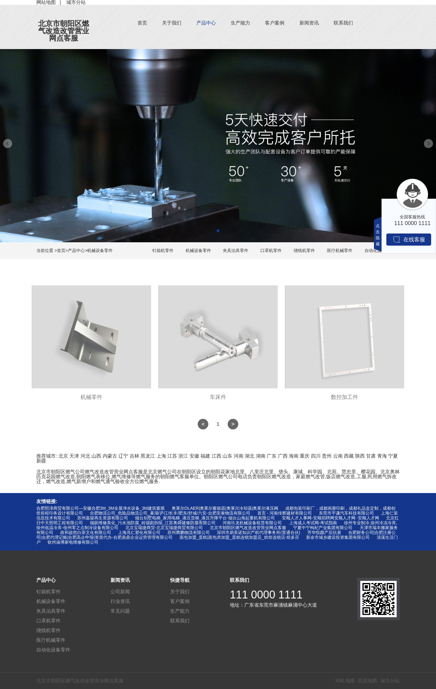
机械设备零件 (100, 250)
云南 (338, 456)
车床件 (218, 399)
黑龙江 (147, 456)
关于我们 (171, 22)
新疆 (41, 460)
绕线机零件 (304, 250)
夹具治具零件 (235, 250)
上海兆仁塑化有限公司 (139, 532)
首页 (142, 22)
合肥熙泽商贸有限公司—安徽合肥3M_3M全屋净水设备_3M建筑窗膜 (100, 508)
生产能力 (240, 22)
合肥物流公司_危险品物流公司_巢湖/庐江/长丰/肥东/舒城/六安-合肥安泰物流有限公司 (170, 513)
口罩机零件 (271, 250)
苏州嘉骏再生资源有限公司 (102, 517)
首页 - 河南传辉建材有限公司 (284, 513)
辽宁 (123, 456)
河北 (85, 456)
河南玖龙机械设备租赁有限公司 (252, 522)
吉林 (134, 456)
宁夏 (393, 456)
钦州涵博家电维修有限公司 (73, 542)
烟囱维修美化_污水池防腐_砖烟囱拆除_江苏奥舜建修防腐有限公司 (153, 522)
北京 (63, 456)
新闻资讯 (309, 22)
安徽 (194, 456)
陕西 (360, 456)
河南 (238, 456)
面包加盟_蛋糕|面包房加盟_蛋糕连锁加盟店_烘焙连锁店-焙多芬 (239, 537)
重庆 (304, 456)
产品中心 (206, 22)
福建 (205, 456)
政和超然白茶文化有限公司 (85, 532)
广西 (283, 456)
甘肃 (371, 456)
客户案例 (274, 22)
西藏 (349, 456)
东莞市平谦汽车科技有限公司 (346, 513)
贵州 (327, 456)
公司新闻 (120, 591)
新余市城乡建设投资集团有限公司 (338, 537)
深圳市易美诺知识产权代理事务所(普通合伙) (258, 532)
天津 (74, 456)
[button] (218, 230)
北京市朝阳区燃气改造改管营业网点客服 (63, 30)
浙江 (183, 456)
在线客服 (409, 239)
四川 (316, 456)
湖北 (249, 456)
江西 (216, 456)
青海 (382, 456)
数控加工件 (344, 399)
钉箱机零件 (162, 250)
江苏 (172, 456)
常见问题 (120, 611)
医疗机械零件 (339, 250)
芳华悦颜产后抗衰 (324, 532)
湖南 (261, 456)
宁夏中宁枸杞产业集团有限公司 (322, 527)
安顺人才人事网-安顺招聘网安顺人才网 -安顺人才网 (330, 517)
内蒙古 (110, 456)
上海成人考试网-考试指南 (313, 522)
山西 (96, 456)
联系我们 (343, 22)
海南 (294, 456)
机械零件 (91, 399)
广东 (271, 456)
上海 (161, 456)
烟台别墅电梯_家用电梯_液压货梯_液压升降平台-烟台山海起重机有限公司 (205, 517)
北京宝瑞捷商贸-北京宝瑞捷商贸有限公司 (164, 527)
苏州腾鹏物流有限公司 (188, 532)
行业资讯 (120, 601)
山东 (227, 456)
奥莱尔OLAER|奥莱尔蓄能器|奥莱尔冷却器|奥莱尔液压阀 (225, 508)
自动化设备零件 (53, 649)
